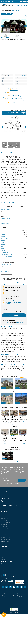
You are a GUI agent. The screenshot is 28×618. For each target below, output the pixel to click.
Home (2, 7)
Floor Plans (8, 18)
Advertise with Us (4, 530)
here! (22, 483)
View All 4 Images (8, 38)
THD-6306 (17, 403)
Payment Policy (4, 559)
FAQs (2, 543)
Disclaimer (3, 557)
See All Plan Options (7, 202)
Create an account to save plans (14, 449)
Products (20, 18)
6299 (4, 458)
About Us (3, 535)
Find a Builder (4, 520)
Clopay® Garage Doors (5, 563)
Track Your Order (4, 533)
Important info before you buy (14, 283)
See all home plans (10, 505)
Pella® (2, 568)
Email (3, 501)
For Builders (3, 516)
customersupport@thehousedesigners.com (18, 604)
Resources (4, 511)
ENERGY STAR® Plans (5, 528)
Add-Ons (10, 293)
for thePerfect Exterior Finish (14, 439)
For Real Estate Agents (5, 522)
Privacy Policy (4, 548)
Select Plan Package (11, 287)
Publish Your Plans (5, 526)
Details (15, 18)
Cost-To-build (4, 524)
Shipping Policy (4, 555)
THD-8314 (17, 388)
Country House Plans (8, 7)
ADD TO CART (14, 315)
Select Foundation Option (13, 290)
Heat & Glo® (3, 570)
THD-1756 (3, 402)
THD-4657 (3, 388)
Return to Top (22, 462)
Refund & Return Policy (6, 553)
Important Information (6, 539)
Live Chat (10, 1)
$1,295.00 (23, 75)
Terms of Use (3, 550)
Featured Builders (4, 518)
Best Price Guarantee (5, 537)
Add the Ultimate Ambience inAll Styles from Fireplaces (14, 421)
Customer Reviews (5, 541)
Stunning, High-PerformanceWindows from (5, 420)
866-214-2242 (3, 1)
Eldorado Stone (4, 565)
